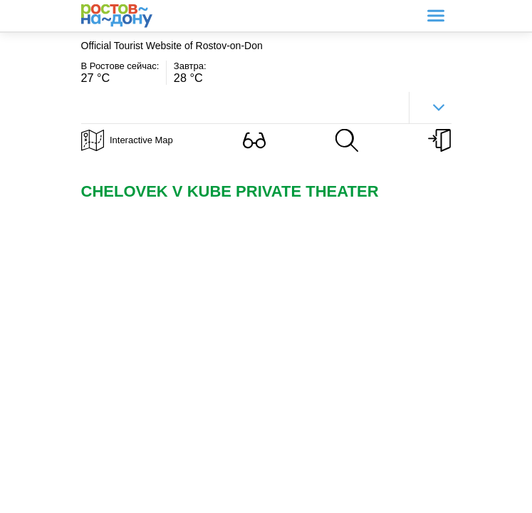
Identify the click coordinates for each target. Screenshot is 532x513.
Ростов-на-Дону (116, 16)
